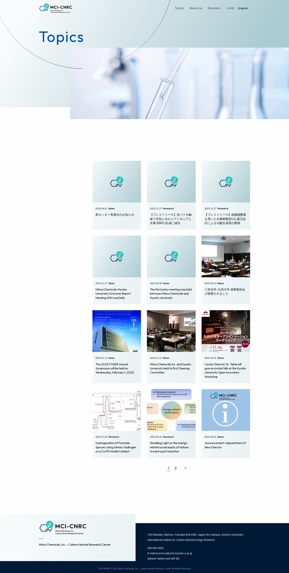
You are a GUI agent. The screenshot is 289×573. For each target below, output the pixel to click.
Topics (179, 8)
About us (196, 8)
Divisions (214, 8)
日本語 (230, 8)
